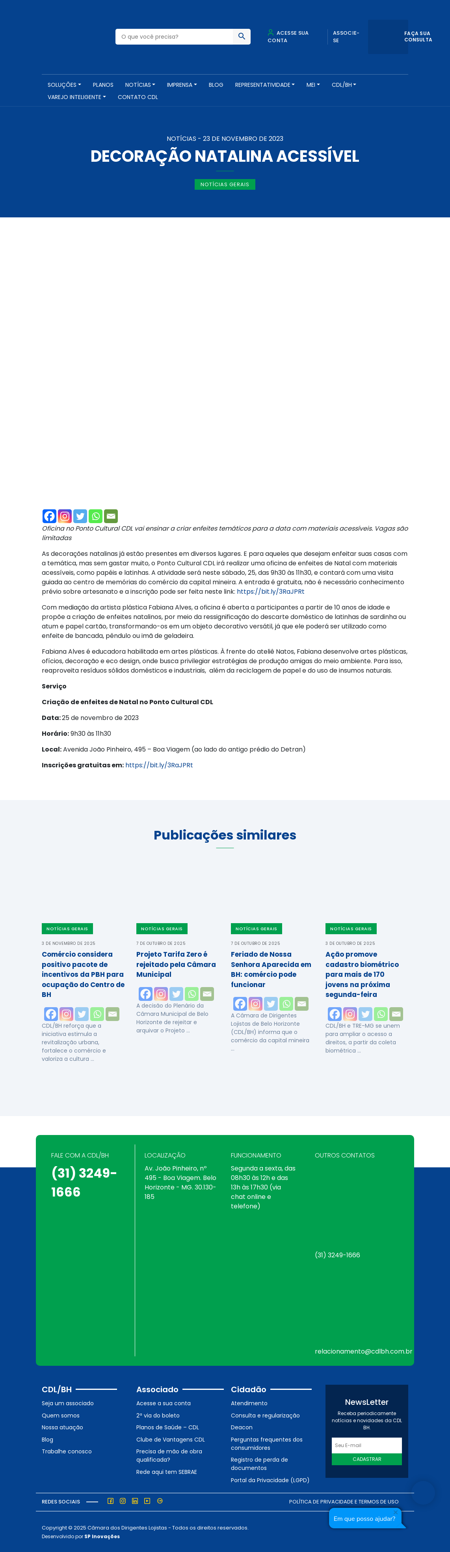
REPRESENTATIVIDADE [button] (262, 85)
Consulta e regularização (265, 1414)
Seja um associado (68, 1402)
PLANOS (103, 85)
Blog (216, 85)
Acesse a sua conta (163, 1402)
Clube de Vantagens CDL (170, 1438)
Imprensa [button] (179, 85)
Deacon (242, 1426)
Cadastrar (367, 1458)
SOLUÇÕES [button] (62, 85)
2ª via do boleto (158, 1414)
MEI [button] (311, 85)
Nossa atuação (62, 1426)
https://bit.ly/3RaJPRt (271, 590)
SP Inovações (102, 1535)
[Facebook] (49, 515)
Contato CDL (138, 97)
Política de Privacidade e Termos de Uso (344, 1501)
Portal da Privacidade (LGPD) (270, 1479)
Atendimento (249, 1402)
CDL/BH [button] (342, 85)
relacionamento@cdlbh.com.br (364, 1350)
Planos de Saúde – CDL (167, 1426)
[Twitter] (80, 515)
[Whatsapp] (95, 515)
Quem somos (61, 1414)
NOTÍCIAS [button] (138, 85)
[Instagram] (65, 515)
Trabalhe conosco (67, 1451)
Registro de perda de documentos (259, 1463)
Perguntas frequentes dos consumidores (267, 1442)
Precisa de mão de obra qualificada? (169, 1455)
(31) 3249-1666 (337, 1254)
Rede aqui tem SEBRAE (166, 1471)
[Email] (111, 515)
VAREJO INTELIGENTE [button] (74, 97)
